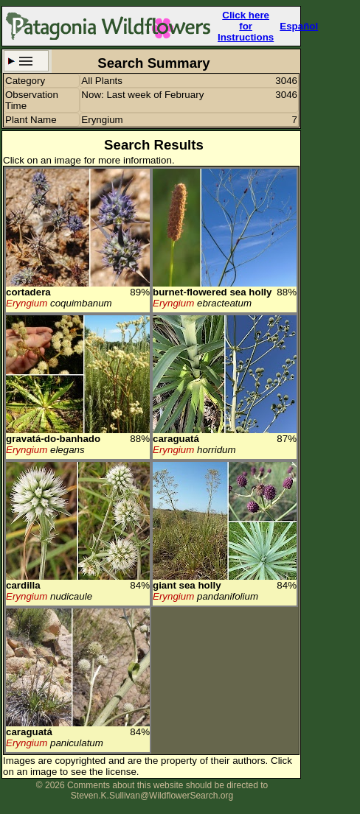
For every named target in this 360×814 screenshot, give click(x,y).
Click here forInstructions (246, 26)
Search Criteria (26, 60)
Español (299, 26)
